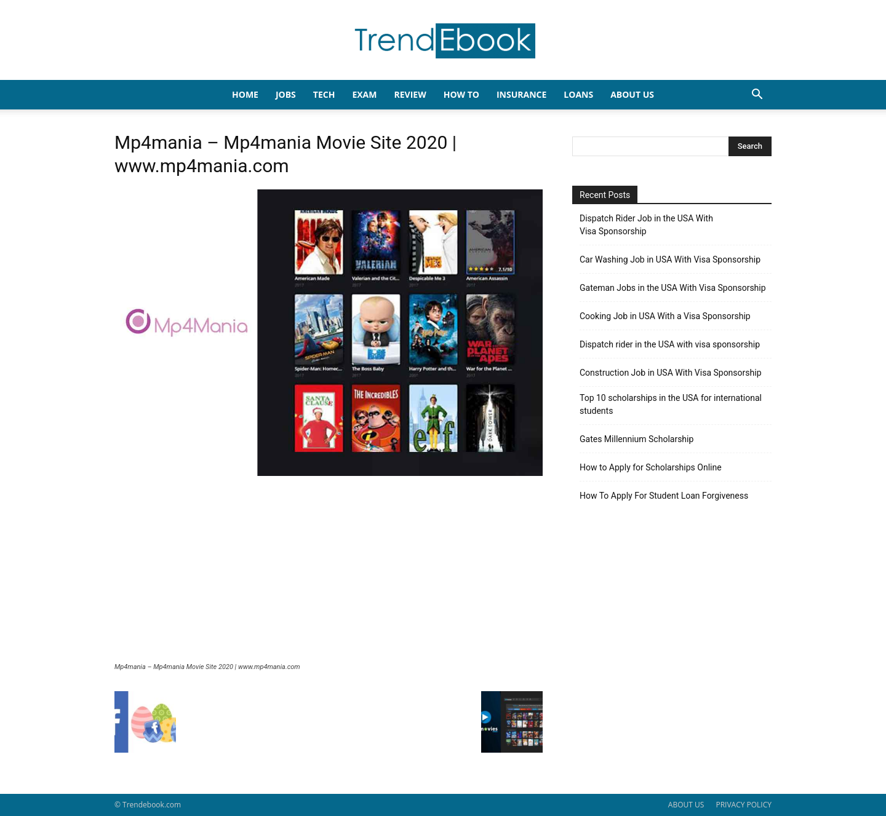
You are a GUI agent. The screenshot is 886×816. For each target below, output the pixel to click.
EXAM (364, 94)
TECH (324, 94)
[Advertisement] (328, 571)
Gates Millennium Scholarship (636, 439)
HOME (245, 94)
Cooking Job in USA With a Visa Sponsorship (665, 316)
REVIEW (410, 94)
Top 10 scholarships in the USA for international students (671, 404)
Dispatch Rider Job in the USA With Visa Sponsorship (646, 224)
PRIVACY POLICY (744, 804)
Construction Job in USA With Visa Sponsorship (671, 373)
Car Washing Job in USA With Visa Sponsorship (670, 259)
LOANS (578, 94)
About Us (632, 94)
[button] (757, 95)
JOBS (286, 94)
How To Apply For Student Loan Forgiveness (664, 496)
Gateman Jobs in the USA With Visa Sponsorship (673, 288)
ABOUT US (686, 804)
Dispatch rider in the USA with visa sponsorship (670, 344)
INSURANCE (521, 94)
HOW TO (461, 94)
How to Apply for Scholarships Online (651, 467)
